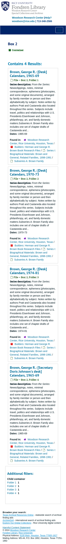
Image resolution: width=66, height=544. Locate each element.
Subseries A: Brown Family (29, 161)
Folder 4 (12, 493)
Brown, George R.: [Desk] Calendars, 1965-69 (28, 74)
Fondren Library (10, 533)
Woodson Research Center (27, 17)
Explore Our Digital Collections (17, 523)
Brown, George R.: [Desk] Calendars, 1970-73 (28, 172)
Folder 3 (12, 489)
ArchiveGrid (8, 520)
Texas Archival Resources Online (18, 515)
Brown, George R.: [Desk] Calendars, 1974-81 (28, 271)
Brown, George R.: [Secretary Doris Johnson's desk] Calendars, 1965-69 (31, 371)
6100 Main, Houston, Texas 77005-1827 (38, 535)
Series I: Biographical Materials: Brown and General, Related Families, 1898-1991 (33, 154)
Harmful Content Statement (16, 527)
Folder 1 (12, 482)
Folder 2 (12, 486)
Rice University (26, 533)
